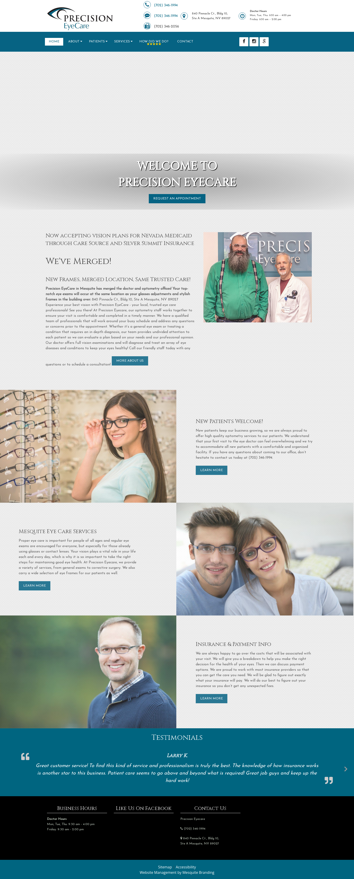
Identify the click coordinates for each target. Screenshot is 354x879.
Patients (97, 41)
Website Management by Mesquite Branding (177, 872)
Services (122, 41)
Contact (185, 41)
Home (54, 41)
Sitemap (165, 867)
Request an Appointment (177, 198)
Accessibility (186, 867)
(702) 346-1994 (166, 5)
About (73, 41)
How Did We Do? (153, 41)
